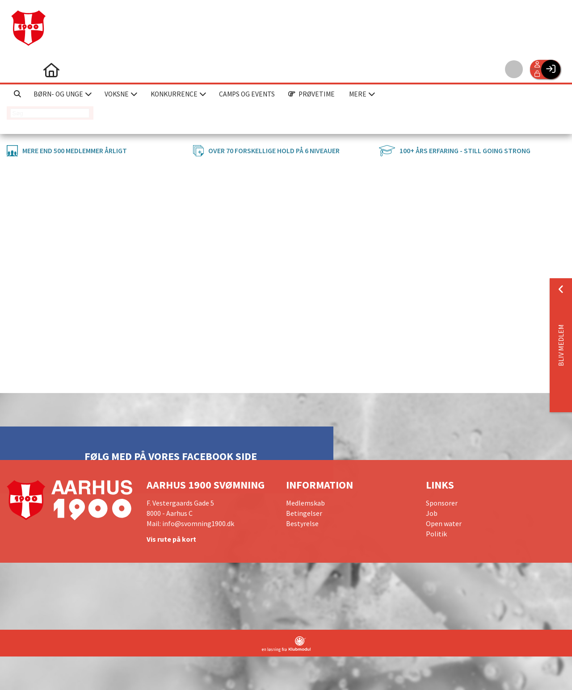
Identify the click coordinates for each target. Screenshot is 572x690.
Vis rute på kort (171, 539)
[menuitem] (20, 69)
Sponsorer (442, 502)
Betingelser (304, 513)
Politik (436, 533)
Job (431, 513)
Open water (444, 523)
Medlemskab (305, 502)
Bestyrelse (302, 523)
